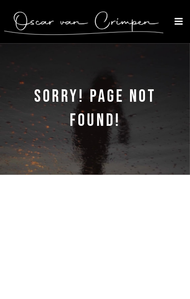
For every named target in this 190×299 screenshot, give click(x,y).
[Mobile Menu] (179, 22)
